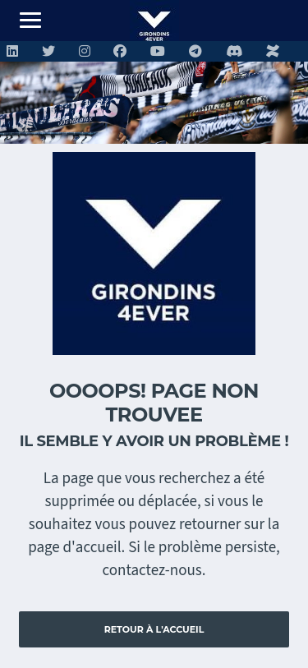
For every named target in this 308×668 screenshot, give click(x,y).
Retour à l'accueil (154, 629)
